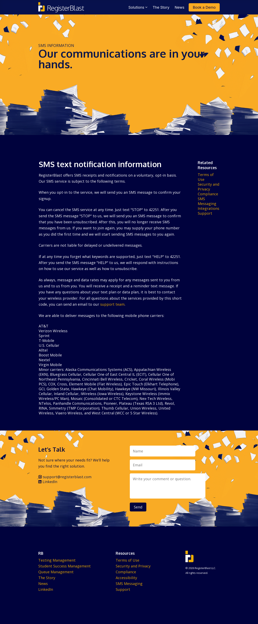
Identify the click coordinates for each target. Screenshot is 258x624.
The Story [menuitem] (161, 7)
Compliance (208, 193)
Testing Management (57, 560)
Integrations (208, 208)
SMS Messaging (207, 201)
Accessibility (126, 577)
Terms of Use (127, 560)
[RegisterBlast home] (61, 7)
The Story (46, 577)
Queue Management (56, 571)
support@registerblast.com (65, 476)
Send (138, 507)
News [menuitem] (179, 7)
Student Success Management (64, 566)
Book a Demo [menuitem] (204, 7)
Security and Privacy (208, 186)
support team (112, 304)
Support (205, 213)
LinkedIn (47, 481)
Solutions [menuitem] (138, 7)
